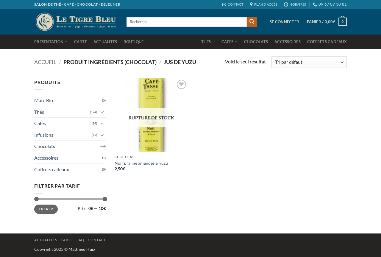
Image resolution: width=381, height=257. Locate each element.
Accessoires (287, 41)
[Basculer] (102, 111)
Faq (80, 240)
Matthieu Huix (82, 249)
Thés (208, 41)
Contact (97, 240)
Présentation (51, 41)
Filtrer (46, 209)
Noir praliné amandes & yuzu (141, 163)
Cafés (229, 41)
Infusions (43, 135)
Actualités (105, 41)
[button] (284, 21)
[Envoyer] (252, 22)
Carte (80, 41)
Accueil (45, 62)
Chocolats (256, 41)
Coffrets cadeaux (327, 41)
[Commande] (309, 62)
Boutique (133, 41)
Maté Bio (43, 100)
